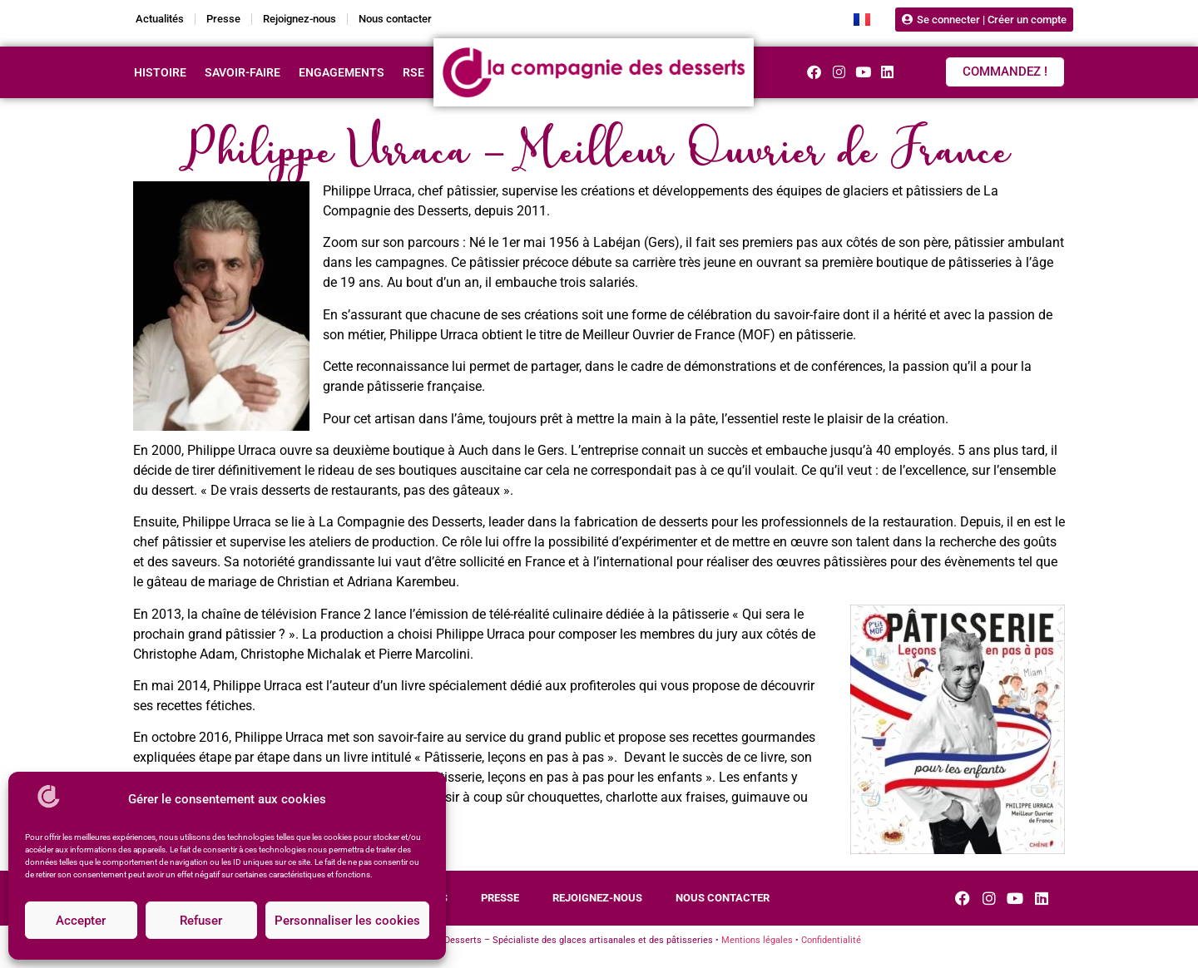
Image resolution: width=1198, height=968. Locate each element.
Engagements (341, 72)
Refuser (201, 920)
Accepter (81, 920)
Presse (223, 18)
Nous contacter (395, 18)
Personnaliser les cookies (347, 920)
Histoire (160, 72)
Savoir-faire (242, 72)
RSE (413, 72)
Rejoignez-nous (299, 18)
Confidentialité (831, 940)
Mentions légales (757, 940)
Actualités (160, 18)
